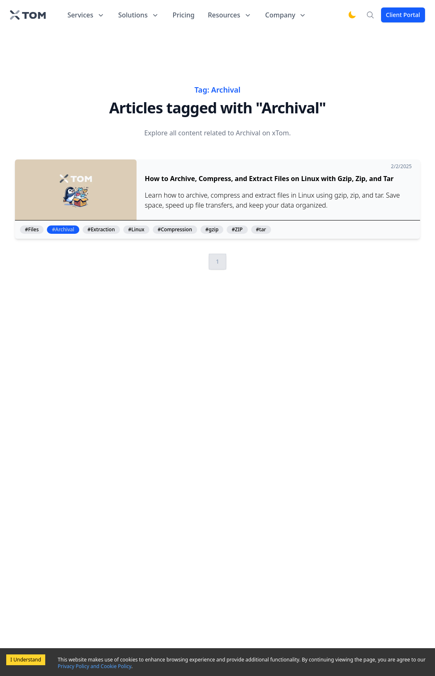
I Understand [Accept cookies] (25, 659)
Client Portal (403, 15)
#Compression (175, 229)
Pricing (184, 15)
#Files (32, 229)
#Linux (136, 229)
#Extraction (101, 229)
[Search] (370, 14)
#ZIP (237, 229)
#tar (261, 229)
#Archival (63, 229)
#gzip (212, 229)
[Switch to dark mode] (352, 14)
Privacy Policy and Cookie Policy (94, 666)
